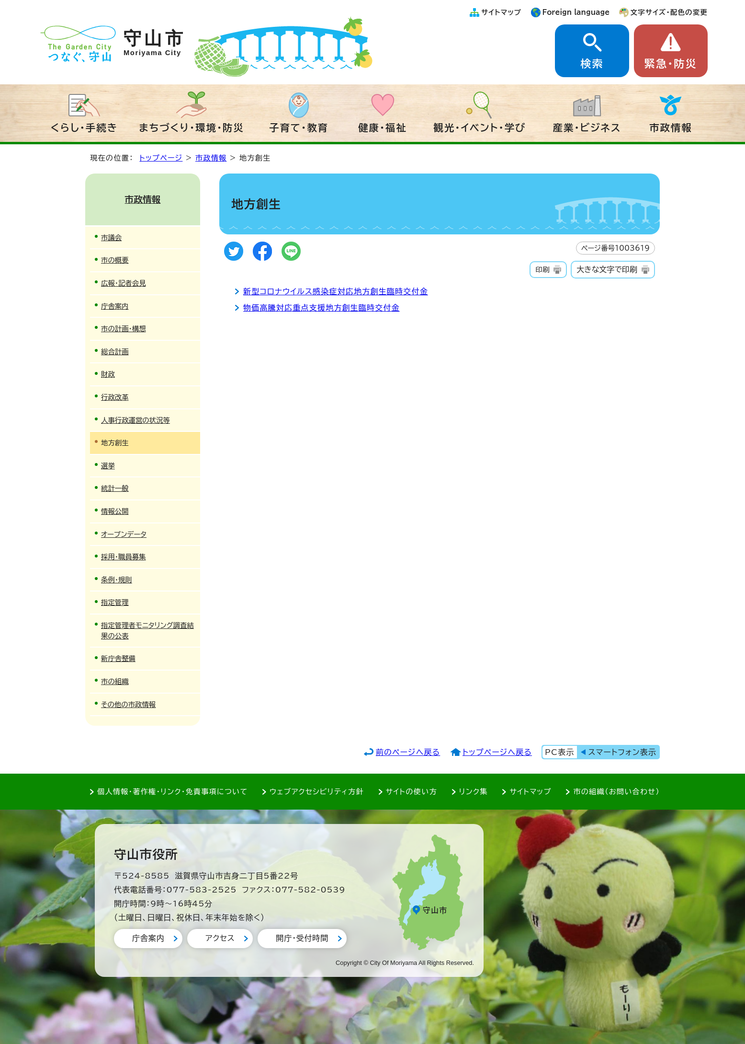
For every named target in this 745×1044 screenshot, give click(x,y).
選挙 (108, 465)
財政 (108, 374)
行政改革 (115, 397)
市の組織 (115, 681)
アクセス (220, 938)
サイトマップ (501, 12)
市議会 (111, 237)
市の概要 (115, 260)
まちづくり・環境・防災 (191, 127)
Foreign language (576, 12)
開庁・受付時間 (302, 938)
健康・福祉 (382, 127)
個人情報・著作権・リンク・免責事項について (172, 791)
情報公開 (115, 511)
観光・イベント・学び (480, 127)
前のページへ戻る (408, 752)
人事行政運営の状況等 (135, 420)
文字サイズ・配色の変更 (669, 12)
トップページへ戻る (497, 752)
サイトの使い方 (411, 791)
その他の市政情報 (128, 704)
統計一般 (115, 488)
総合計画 (115, 351)
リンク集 (473, 791)
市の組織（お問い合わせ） (616, 791)
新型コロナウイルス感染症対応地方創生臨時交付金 (335, 291)
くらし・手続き (84, 127)
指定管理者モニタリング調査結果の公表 (147, 630)
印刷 (542, 269)
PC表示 (559, 752)
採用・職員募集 (123, 556)
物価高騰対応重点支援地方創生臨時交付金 (321, 308)
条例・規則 (116, 579)
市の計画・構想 (123, 328)
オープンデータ (124, 534)
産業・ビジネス (587, 127)
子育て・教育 (298, 127)
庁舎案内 (115, 306)
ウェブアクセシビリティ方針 (317, 791)
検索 (591, 63)
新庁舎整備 (118, 658)
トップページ (160, 158)
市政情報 (670, 127)
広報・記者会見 (123, 283)
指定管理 (115, 602)
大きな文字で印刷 (606, 269)
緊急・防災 (670, 63)
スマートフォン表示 (622, 752)
